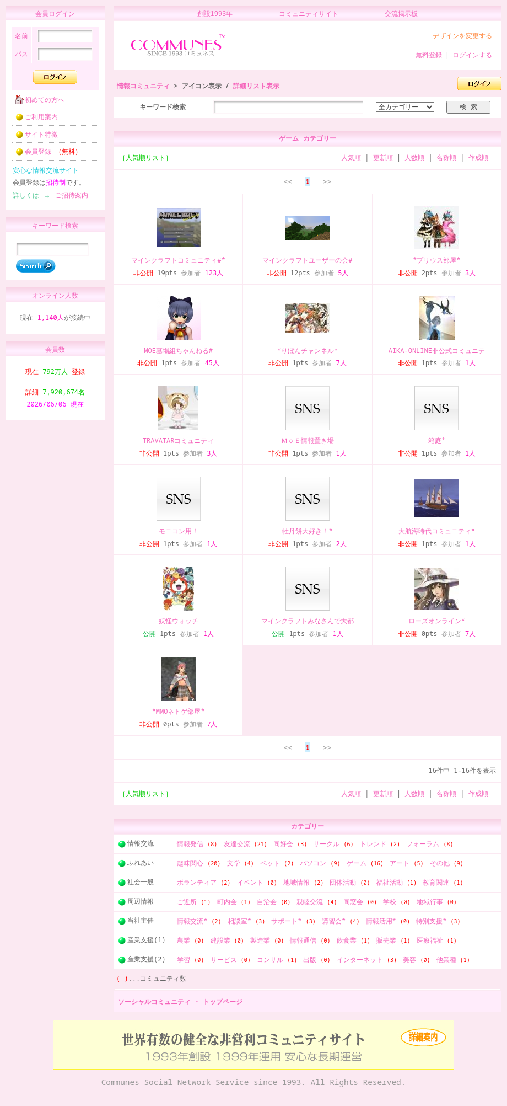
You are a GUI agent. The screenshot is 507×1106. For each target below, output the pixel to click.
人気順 (351, 157)
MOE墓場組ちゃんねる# (178, 350)
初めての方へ (36, 103)
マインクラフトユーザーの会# (307, 260)
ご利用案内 (33, 120)
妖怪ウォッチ (178, 621)
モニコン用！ (178, 531)
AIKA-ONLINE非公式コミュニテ (437, 350)
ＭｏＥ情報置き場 (307, 440)
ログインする (472, 55)
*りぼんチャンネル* (307, 350)
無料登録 (429, 55)
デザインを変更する (462, 35)
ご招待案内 (68, 198)
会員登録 (45, 154)
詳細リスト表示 (256, 85)
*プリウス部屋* (436, 260)
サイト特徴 (33, 137)
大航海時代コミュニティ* (436, 531)
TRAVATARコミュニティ (178, 440)
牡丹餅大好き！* (307, 531)
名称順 (446, 157)
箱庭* (436, 440)
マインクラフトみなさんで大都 (307, 621)
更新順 (383, 157)
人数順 (414, 157)
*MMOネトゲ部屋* (178, 711)
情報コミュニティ (143, 85)
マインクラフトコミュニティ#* (178, 260)
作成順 (478, 157)
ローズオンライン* (436, 621)
